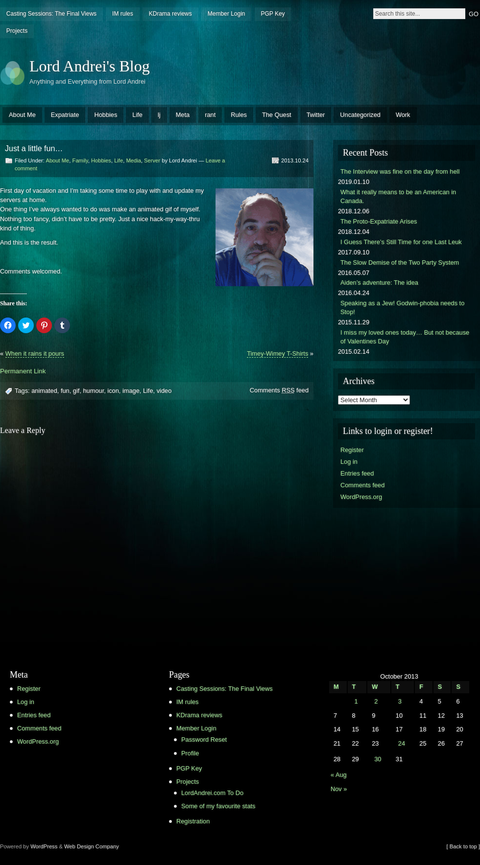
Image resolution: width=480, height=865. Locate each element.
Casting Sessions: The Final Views (51, 13)
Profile (190, 753)
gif (76, 390)
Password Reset (204, 739)
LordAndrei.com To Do (212, 793)
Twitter (316, 114)
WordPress (43, 846)
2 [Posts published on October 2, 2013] (376, 701)
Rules (239, 114)
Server (152, 160)
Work (403, 114)
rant (210, 114)
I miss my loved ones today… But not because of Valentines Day (404, 337)
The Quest (276, 114)
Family (80, 160)
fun (65, 390)
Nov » (339, 789)
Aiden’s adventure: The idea (379, 282)
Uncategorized (360, 114)
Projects (16, 30)
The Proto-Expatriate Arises (378, 221)
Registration (193, 821)
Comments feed (279, 390)
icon (113, 390)
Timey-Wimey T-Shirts (277, 353)
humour (93, 390)
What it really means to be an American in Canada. (398, 196)
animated (44, 390)
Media (133, 160)
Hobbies (105, 114)
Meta (183, 114)
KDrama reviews (170, 13)
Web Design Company (91, 846)
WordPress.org (361, 497)
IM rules (122, 13)
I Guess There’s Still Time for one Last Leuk (401, 242)
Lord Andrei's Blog (89, 66)
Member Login (226, 13)
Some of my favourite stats (218, 806)
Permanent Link (23, 371)
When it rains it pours (34, 353)
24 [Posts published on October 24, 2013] (401, 743)
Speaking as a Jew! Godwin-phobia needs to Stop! (402, 307)
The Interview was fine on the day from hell (399, 171)
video (164, 390)
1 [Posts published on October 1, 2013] (356, 701)
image (131, 390)
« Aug (339, 774)
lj (159, 114)
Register (352, 450)
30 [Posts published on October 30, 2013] (377, 759)
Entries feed (357, 473)
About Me (22, 114)
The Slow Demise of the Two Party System (399, 262)
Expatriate (65, 114)
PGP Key (273, 13)
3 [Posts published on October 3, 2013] (400, 701)
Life (137, 114)
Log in (349, 461)
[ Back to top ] (463, 846)
